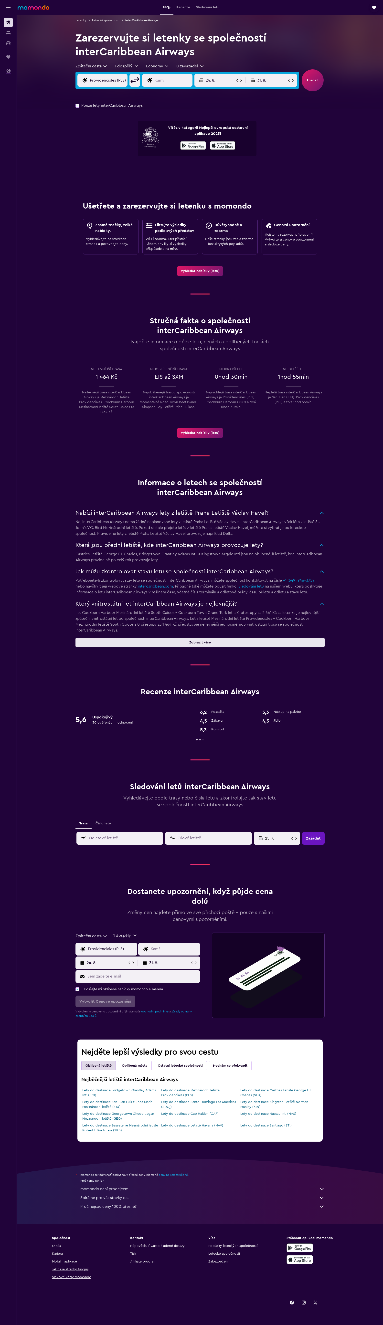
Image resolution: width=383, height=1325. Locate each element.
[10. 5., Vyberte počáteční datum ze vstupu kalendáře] (277, 838)
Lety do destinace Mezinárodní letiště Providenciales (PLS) (190, 1093)
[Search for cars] (8, 43)
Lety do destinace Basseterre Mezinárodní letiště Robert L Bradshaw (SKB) (120, 1128)
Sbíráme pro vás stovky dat (202, 1198)
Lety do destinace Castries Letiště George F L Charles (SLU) (275, 1093)
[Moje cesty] (8, 57)
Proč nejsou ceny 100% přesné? (202, 1206)
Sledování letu (251, 586)
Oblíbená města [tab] (135, 1065)
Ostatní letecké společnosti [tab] (180, 1065)
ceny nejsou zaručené (173, 1174)
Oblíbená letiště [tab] (98, 1065)
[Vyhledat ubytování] (8, 33)
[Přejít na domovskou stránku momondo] (33, 7)
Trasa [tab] (83, 823)
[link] (200, 271)
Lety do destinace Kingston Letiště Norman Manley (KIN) (274, 1104)
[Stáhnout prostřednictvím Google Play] (193, 146)
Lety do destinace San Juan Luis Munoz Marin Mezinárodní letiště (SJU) (117, 1104)
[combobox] (91, 66)
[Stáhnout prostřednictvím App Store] (222, 146)
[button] (8, 7)
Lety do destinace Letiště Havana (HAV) (192, 1125)
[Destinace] (177, 80)
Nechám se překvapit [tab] (230, 1065)
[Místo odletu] (113, 80)
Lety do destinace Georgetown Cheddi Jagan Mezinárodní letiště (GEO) (118, 1116)
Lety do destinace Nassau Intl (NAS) (268, 1113)
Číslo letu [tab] (103, 823)
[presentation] (222, 145)
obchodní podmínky (155, 1011)
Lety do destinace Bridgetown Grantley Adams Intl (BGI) (119, 1093)
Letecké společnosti (105, 20)
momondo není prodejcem (202, 1189)
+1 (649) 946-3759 (299, 580)
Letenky (80, 20)
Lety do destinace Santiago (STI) (266, 1125)
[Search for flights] (8, 22)
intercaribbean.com (155, 586)
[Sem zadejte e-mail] (142, 976)
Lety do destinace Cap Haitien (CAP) (190, 1113)
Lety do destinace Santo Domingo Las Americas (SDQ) (198, 1104)
